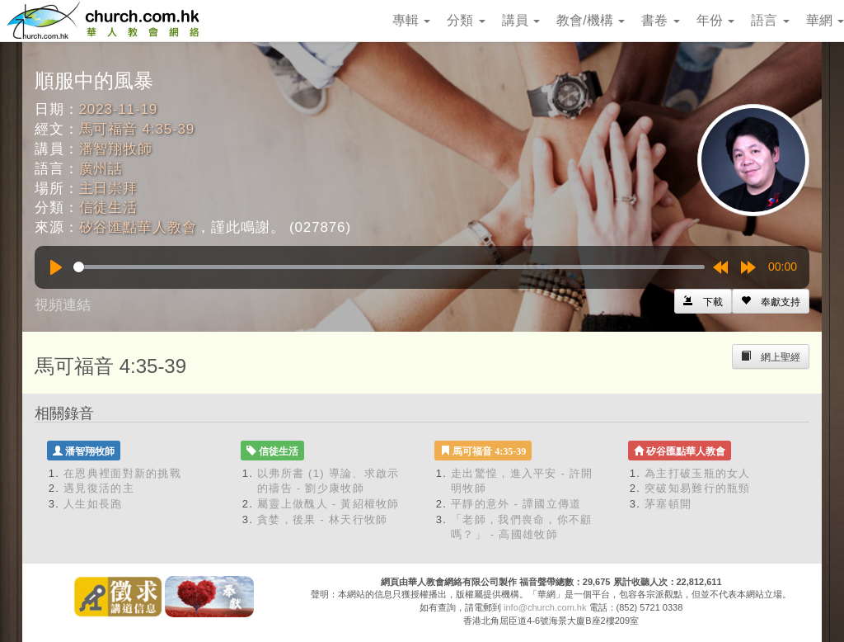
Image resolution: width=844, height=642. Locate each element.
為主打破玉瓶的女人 (698, 473)
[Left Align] (770, 301)
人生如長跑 (93, 504)
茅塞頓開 (668, 504)
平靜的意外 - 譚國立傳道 (516, 504)
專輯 (411, 20)
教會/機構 (590, 20)
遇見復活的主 (98, 488)
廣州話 (101, 169)
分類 (466, 20)
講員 (521, 20)
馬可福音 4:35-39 (137, 129)
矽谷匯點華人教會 (138, 227)
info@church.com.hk (545, 607)
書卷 (660, 20)
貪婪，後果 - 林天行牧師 (322, 519)
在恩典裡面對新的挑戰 (122, 473)
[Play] (56, 267)
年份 (715, 20)
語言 (770, 20)
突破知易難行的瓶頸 (698, 488)
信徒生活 (108, 207)
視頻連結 (63, 305)
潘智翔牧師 (115, 149)
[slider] (389, 267)
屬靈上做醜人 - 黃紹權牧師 (328, 504)
